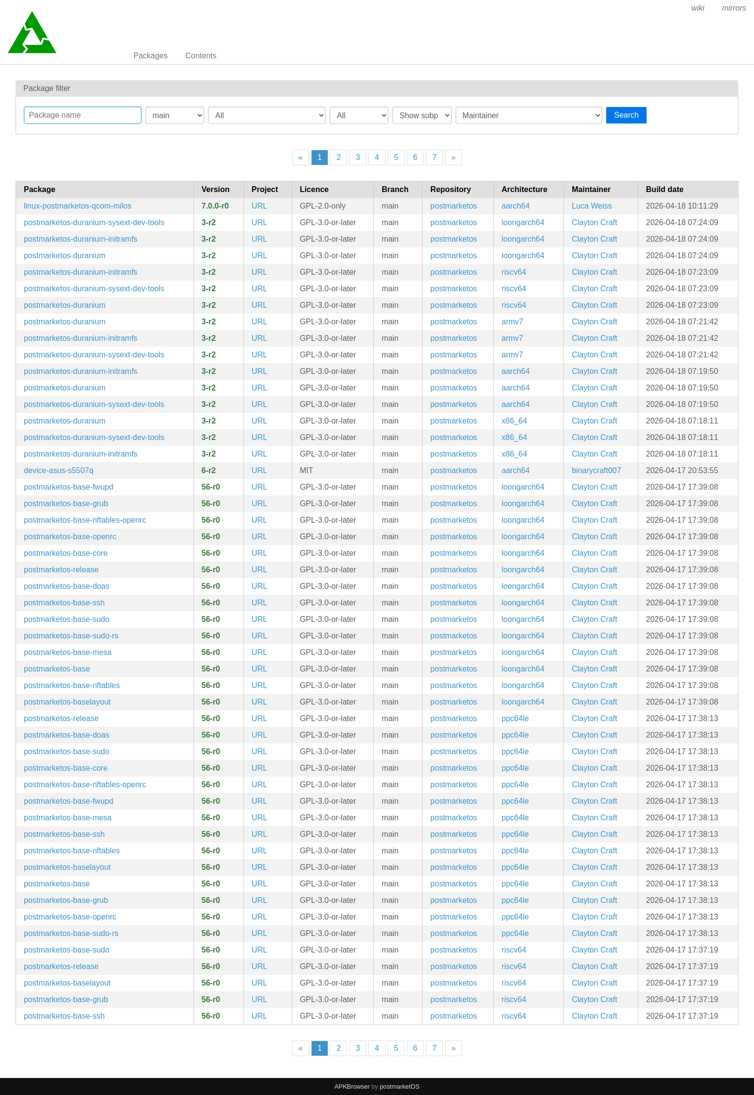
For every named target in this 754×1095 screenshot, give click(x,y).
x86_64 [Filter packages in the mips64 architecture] (514, 421)
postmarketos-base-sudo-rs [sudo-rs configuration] (71, 636)
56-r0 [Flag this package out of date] (211, 487)
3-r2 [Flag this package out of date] (209, 222)
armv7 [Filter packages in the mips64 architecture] (512, 322)
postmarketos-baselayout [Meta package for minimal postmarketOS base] (67, 702)
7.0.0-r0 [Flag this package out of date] (215, 206)
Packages (151, 56)
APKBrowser (352, 1086)
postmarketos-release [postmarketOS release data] (61, 569)
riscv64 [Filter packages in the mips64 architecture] (514, 272)
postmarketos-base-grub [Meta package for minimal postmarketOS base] (66, 503)
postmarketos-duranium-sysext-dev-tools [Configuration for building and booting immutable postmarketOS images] (94, 222)
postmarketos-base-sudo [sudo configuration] (66, 619)
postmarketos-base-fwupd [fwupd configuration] (68, 487)
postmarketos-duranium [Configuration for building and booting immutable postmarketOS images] (64, 255)
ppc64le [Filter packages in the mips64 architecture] (515, 718)
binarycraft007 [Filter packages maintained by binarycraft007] (596, 470)
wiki (697, 8)
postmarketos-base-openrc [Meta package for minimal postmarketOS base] (70, 536)
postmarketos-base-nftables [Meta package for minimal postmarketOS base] (72, 685)
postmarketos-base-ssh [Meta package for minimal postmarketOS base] (64, 603)
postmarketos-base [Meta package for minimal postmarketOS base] (57, 669)
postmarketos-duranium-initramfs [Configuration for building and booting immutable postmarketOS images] (81, 239)
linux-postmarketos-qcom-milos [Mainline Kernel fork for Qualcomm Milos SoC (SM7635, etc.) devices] (77, 206)
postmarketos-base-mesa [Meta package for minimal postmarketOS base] (68, 652)
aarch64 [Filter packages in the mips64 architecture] (516, 206)
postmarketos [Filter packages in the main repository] (453, 206)
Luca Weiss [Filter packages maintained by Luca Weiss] (592, 206)
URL (259, 206)
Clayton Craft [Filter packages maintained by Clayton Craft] (594, 222)
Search (626, 115)
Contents (200, 56)
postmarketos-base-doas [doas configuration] (66, 586)
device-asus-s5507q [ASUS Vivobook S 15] (58, 470)
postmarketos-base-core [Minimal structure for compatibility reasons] (66, 553)
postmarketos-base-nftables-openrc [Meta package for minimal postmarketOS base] (85, 520)
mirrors (734, 8)
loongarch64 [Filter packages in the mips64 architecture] (523, 222)
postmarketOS (400, 1086)
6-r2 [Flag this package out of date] (209, 470)
